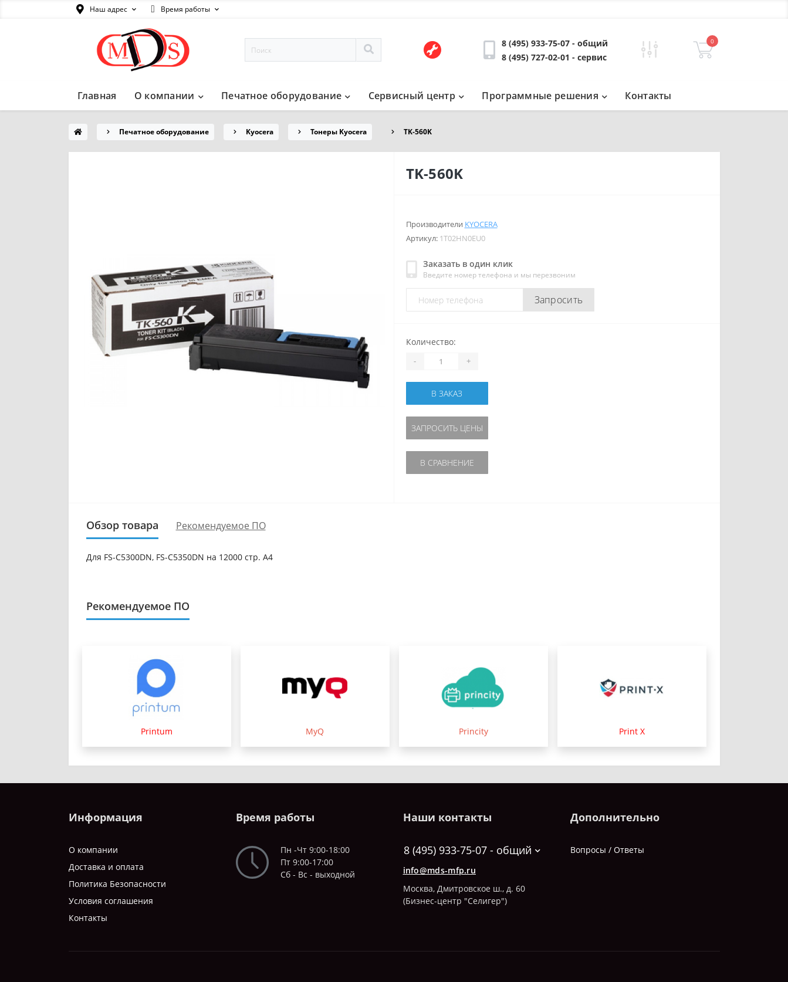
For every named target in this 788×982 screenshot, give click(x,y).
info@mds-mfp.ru (439, 870)
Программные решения (544, 95)
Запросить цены (447, 428)
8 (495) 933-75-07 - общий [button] (472, 850)
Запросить (559, 299)
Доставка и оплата (106, 866)
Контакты (648, 95)
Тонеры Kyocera (338, 132)
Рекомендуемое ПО (221, 525)
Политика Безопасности (117, 883)
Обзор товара (122, 525)
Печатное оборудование (286, 95)
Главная (97, 95)
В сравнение (447, 462)
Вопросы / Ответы (607, 849)
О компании (169, 95)
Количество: (431, 341)
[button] (106, 9)
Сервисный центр (416, 95)
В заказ (446, 393)
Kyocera (259, 132)
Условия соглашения (111, 900)
